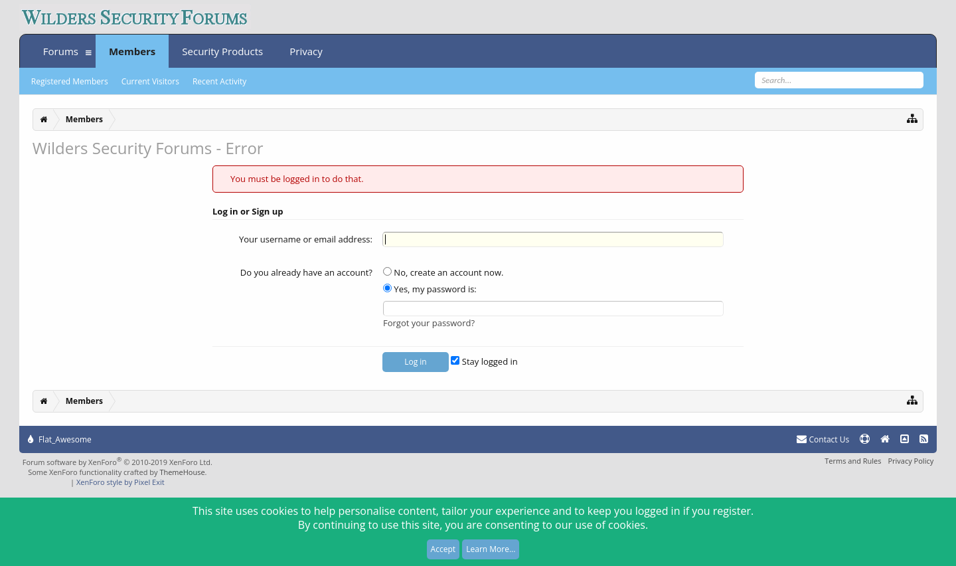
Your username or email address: (305, 239)
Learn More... (490, 549)
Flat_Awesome (60, 439)
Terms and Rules (853, 461)
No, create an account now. (443, 272)
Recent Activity (219, 81)
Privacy (305, 51)
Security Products (222, 51)
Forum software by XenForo (117, 462)
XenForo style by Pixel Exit (120, 482)
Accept (443, 549)
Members (132, 51)
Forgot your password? (429, 323)
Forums (60, 51)
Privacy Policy (910, 461)
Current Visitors (150, 81)
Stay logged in (484, 361)
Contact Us (823, 439)
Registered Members (69, 81)
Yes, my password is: (430, 289)
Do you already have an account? (306, 272)
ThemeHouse (181, 472)
